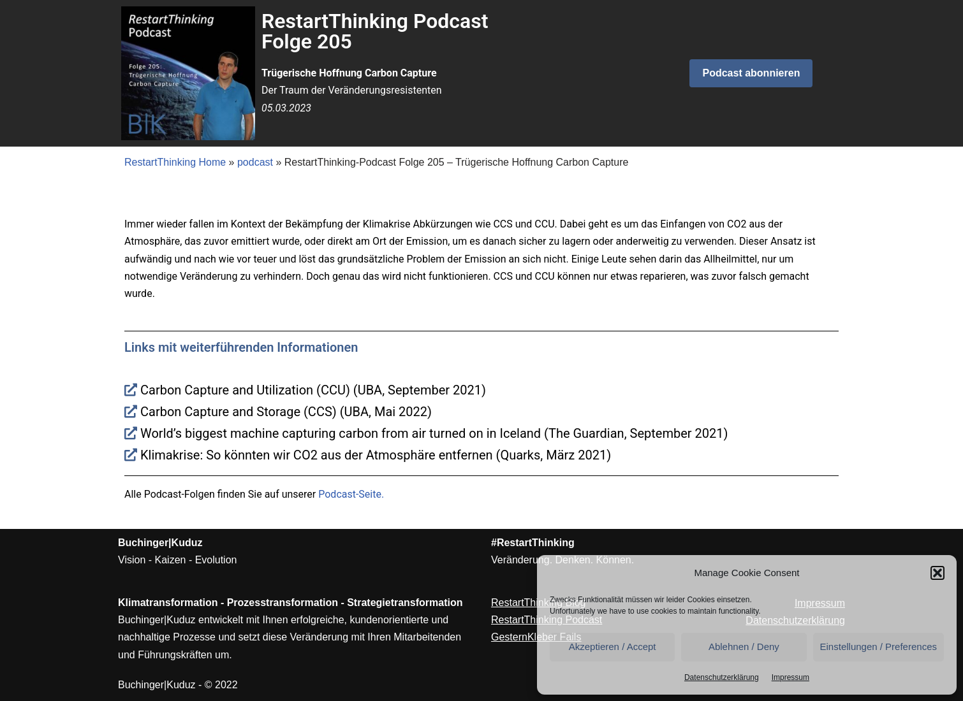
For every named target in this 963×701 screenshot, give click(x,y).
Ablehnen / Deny (744, 646)
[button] (937, 573)
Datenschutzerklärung (721, 677)
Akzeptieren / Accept (612, 646)
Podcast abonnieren (751, 73)
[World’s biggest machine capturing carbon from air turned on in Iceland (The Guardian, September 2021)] (481, 433)
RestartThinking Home (175, 162)
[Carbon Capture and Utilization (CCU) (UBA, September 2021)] (481, 390)
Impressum (790, 677)
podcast (255, 162)
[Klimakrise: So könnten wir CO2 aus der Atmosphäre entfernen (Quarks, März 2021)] (481, 455)
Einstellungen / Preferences (878, 646)
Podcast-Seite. (351, 494)
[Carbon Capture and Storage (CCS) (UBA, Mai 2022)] (481, 412)
